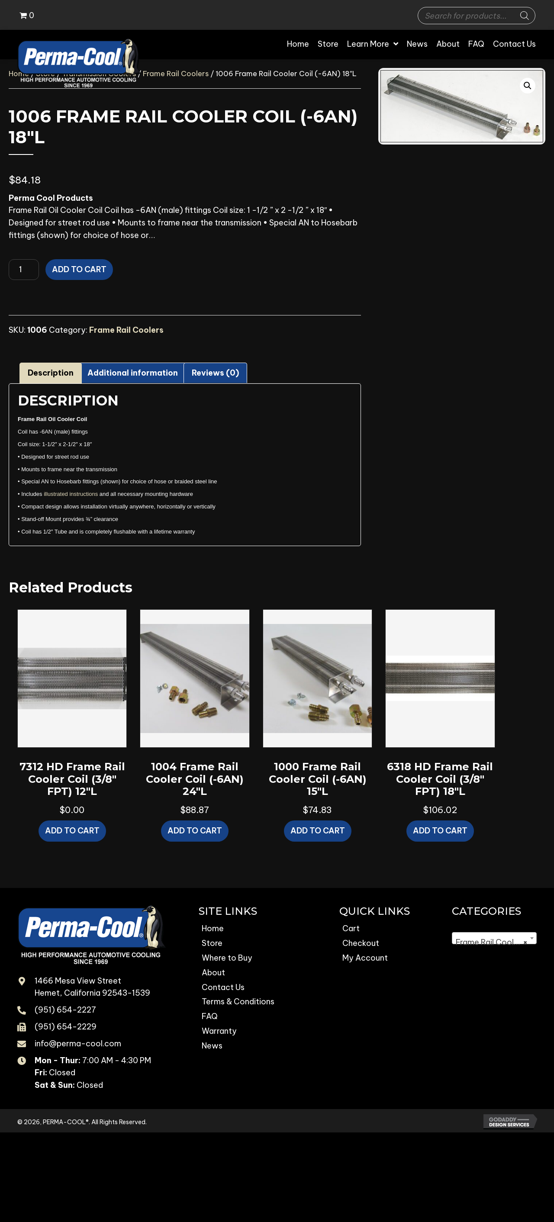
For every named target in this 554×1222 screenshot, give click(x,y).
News (212, 1046)
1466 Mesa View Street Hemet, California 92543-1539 (92, 987)
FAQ (210, 1016)
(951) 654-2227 (65, 1010)
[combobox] (494, 938)
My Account (365, 958)
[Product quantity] (24, 269)
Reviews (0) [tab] (215, 373)
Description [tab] (51, 373)
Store (212, 943)
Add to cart (79, 269)
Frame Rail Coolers (176, 73)
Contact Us (223, 987)
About (213, 973)
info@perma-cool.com (78, 1043)
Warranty (219, 1031)
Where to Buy (227, 958)
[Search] (524, 15)
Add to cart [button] (72, 831)
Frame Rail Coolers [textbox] (492, 942)
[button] (527, 85)
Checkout (360, 943)
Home (213, 928)
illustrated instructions (71, 494)
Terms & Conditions (238, 1002)
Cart (351, 928)
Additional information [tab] (132, 373)
